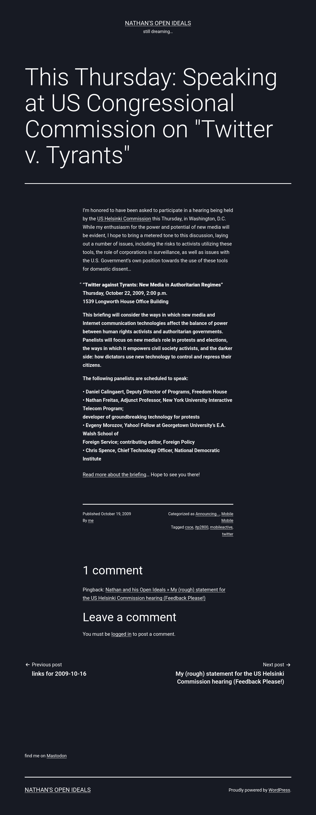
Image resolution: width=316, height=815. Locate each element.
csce (189, 527)
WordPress (279, 790)
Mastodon (57, 755)
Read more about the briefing (114, 475)
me (91, 520)
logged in (121, 634)
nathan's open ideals (158, 23)
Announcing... (208, 514)
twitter (227, 534)
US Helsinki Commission (124, 219)
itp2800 (201, 527)
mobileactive (221, 527)
